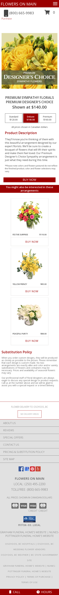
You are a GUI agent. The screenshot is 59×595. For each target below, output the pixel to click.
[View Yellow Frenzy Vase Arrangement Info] (29, 265)
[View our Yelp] (38, 470)
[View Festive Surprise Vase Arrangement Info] (29, 215)
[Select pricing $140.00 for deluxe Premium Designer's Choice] (30, 118)
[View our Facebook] (21, 470)
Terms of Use (29, 582)
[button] (50, 13)
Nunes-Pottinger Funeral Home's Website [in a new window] (32, 534)
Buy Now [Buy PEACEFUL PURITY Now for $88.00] (31, 341)
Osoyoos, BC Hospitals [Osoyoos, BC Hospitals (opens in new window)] (20, 543)
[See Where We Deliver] (30, 413)
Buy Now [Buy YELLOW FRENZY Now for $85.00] (31, 291)
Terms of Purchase (39, 576)
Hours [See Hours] (44, 592)
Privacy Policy (15, 576)
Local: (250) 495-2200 (29, 484)
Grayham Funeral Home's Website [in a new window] (23, 532)
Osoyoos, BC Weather (14, 554)
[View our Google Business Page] (26, 470)
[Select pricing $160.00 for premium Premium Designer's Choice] (47, 118)
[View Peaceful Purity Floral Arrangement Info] (29, 314)
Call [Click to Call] (14, 592)
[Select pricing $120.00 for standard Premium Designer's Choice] (13, 118)
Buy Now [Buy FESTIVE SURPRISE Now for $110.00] (31, 241)
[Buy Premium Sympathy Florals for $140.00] (29, 179)
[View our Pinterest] (32, 470)
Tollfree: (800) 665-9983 (29, 489)
